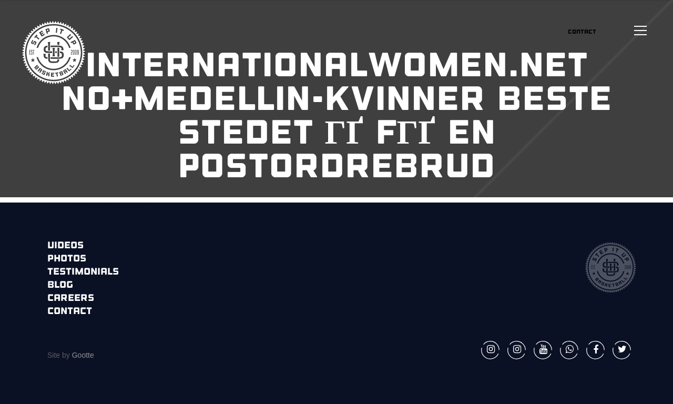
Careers (70, 299)
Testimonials (83, 272)
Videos (65, 246)
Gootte (82, 355)
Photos (66, 259)
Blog (60, 285)
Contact (69, 312)
